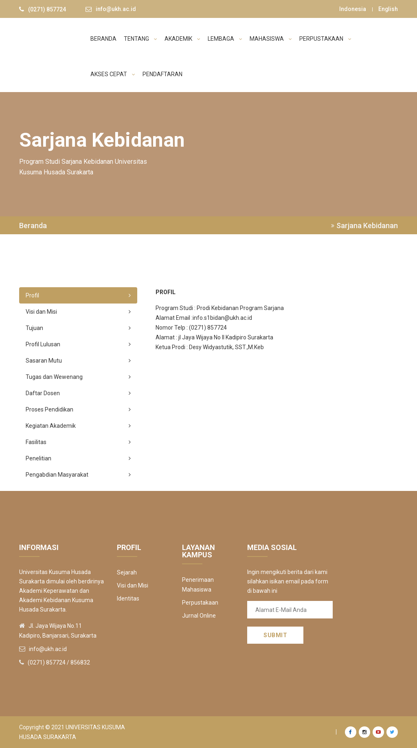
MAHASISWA (271, 38)
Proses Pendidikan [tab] (78, 409)
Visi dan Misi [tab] (78, 311)
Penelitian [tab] (78, 458)
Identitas (128, 598)
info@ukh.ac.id (116, 9)
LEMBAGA (225, 38)
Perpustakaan (200, 602)
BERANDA (103, 38)
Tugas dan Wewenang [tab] (78, 377)
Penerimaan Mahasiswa (198, 584)
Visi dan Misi (132, 585)
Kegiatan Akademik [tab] (78, 425)
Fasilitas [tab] (78, 442)
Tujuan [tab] (78, 328)
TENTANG (140, 38)
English (388, 9)
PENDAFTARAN (162, 74)
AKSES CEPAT (112, 74)
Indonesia (352, 9)
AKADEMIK (182, 38)
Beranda (33, 225)
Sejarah (127, 572)
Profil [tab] (78, 295)
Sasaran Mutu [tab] (78, 360)
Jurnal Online (199, 615)
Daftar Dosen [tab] (78, 393)
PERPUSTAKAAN (325, 38)
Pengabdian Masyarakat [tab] (78, 474)
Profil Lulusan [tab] (78, 344)
